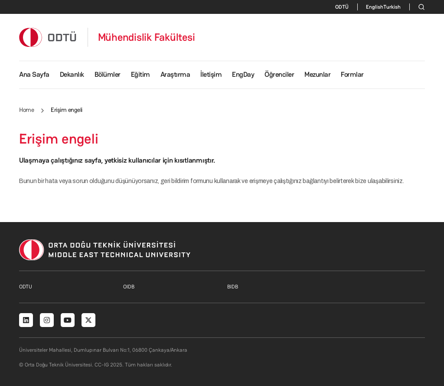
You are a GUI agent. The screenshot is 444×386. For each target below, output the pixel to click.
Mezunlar (317, 74)
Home (26, 110)
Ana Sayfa (34, 74)
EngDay (243, 74)
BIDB (232, 286)
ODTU (25, 286)
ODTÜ (342, 6)
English (374, 6)
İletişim (211, 74)
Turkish (392, 6)
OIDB (128, 286)
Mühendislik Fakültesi (146, 37)
